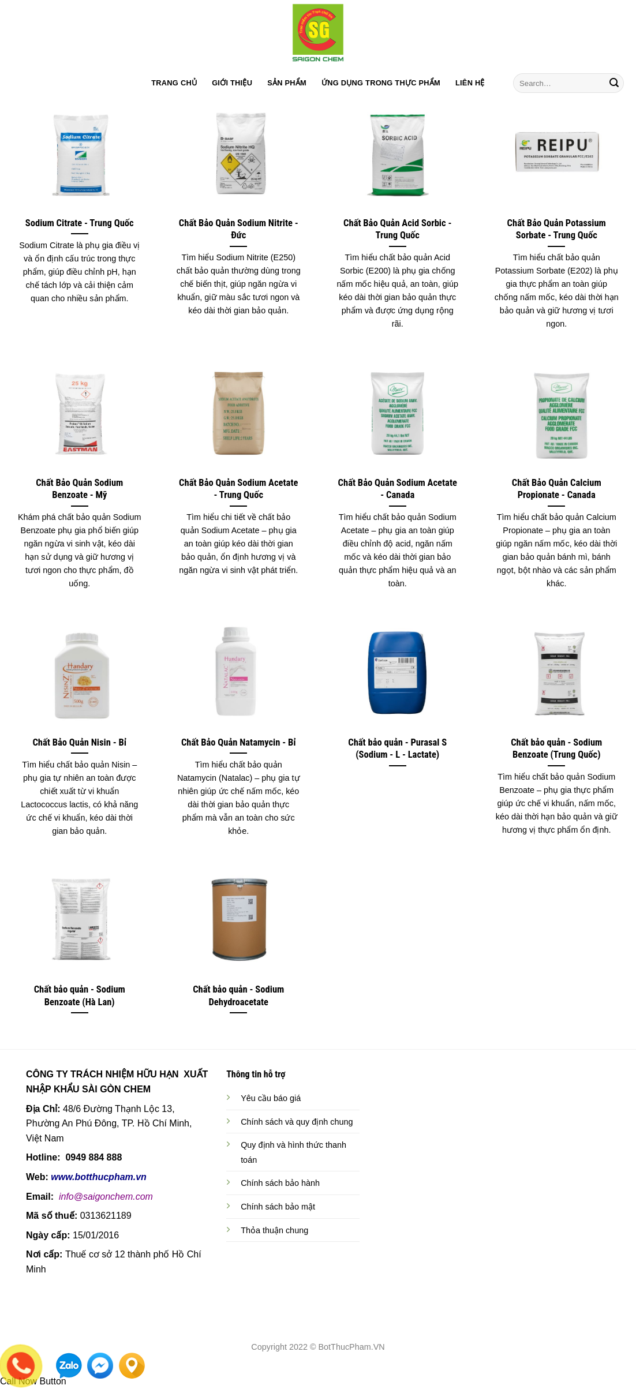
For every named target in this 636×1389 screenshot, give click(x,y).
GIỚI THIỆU (232, 82)
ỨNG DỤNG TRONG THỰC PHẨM (380, 82)
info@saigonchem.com (106, 1196)
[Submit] (614, 83)
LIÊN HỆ (470, 82)
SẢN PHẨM (286, 82)
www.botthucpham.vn (99, 1177)
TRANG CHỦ (174, 82)
